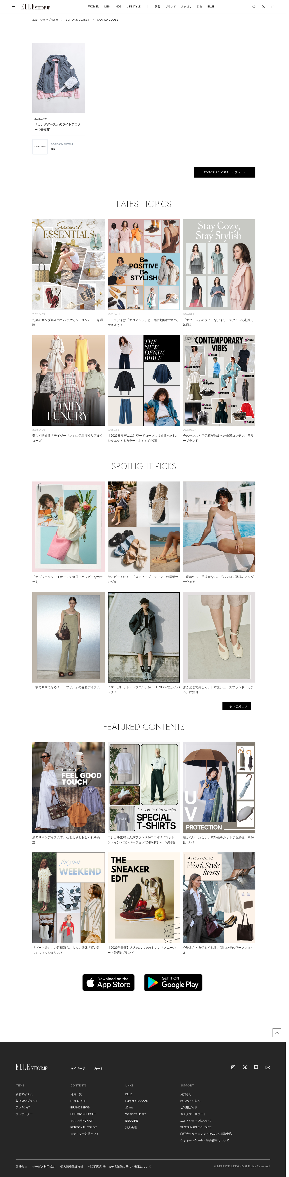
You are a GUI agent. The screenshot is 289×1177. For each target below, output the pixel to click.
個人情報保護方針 (71, 1166)
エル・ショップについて (196, 1120)
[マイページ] (263, 7)
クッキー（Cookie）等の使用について (204, 1140)
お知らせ (186, 1094)
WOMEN (93, 6)
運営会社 (21, 1166)
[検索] (254, 7)
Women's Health (135, 1114)
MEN (107, 6)
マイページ (77, 1068)
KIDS (119, 6)
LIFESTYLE (134, 6)
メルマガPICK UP (81, 1120)
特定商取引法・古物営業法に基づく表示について (120, 1166)
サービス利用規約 (43, 1166)
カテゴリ (186, 6)
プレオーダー (24, 1114)
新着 (157, 6)
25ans (129, 1107)
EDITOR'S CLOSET (77, 19)
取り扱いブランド (27, 1100)
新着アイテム (24, 1094)
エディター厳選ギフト (84, 1133)
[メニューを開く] (13, 7)
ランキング (23, 1107)
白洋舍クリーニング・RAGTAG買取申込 (206, 1133)
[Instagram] (233, 1067)
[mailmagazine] (268, 1067)
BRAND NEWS (80, 1107)
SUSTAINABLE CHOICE (196, 1127)
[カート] (273, 7)
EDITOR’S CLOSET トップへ (222, 172)
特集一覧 (76, 1094)
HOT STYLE (78, 1100)
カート (98, 1068)
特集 (199, 6)
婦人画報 (131, 1127)
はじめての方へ (190, 1100)
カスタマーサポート (193, 1114)
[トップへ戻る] (277, 1032)
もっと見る (236, 706)
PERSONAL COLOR (83, 1127)
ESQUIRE (131, 1120)
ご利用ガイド (188, 1107)
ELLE (211, 6)
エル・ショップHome (45, 19)
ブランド (170, 6)
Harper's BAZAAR (136, 1100)
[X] (245, 1067)
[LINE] (256, 1067)
